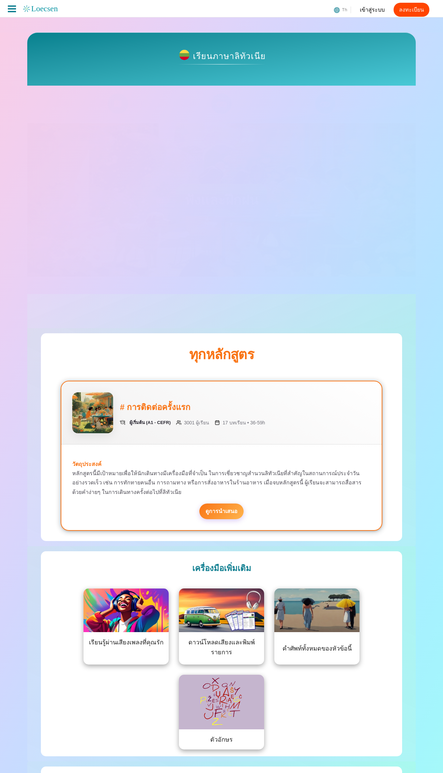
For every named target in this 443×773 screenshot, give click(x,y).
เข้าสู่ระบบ (372, 10)
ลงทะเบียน (411, 10)
